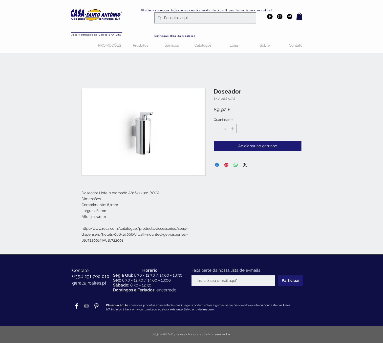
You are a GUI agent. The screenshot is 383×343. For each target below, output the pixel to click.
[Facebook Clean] (76, 306)
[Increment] (233, 128)
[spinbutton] (225, 128)
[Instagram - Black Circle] (279, 16)
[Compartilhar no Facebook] (217, 165)
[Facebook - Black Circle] (270, 16)
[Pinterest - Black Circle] (289, 16)
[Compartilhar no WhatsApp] (236, 165)
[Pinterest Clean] (96, 306)
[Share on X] (245, 165)
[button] (299, 16)
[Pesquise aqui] (205, 18)
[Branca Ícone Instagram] (86, 306)
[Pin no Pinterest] (226, 165)
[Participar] (290, 280)
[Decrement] (217, 128)
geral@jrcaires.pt (89, 283)
